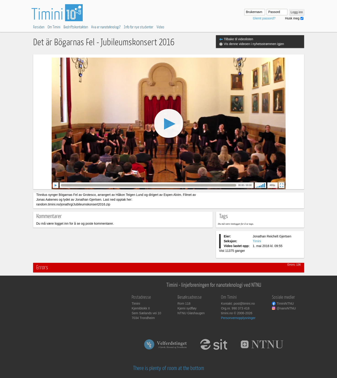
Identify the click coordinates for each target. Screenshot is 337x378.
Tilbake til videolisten (238, 39)
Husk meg (292, 18)
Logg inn (297, 12)
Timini (257, 241)
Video (160, 27)
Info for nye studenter (138, 27)
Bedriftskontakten (76, 27)
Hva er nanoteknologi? (106, 27)
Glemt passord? (264, 18)
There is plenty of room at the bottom (168, 368)
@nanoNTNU (286, 308)
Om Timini (54, 27)
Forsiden (38, 27)
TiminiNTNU (285, 303)
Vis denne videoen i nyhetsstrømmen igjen (254, 44)
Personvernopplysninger (238, 318)
